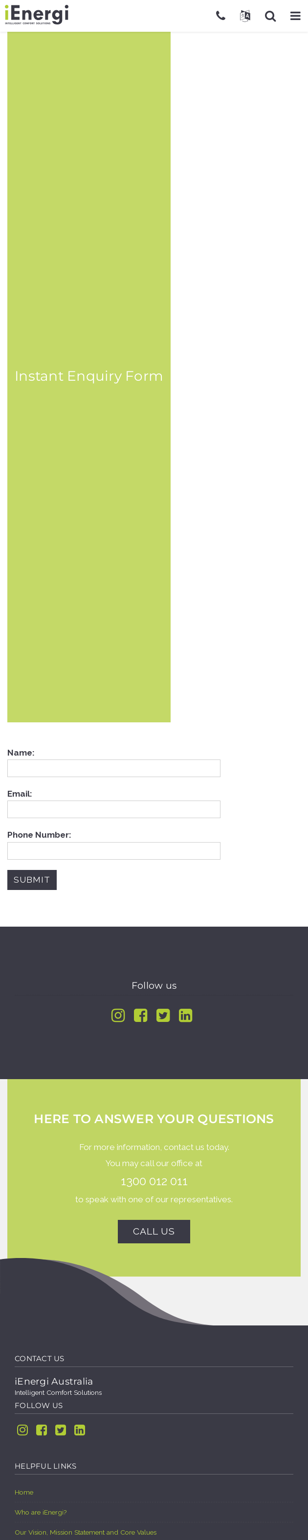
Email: (113, 801)
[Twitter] (163, 1015)
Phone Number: (113, 842)
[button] (295, 15)
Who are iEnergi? (40, 1512)
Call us (154, 1231)
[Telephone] (220, 15)
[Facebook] (141, 1015)
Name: (113, 760)
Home (24, 1492)
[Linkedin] (185, 1015)
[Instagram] (118, 1015)
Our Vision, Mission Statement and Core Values (85, 1532)
